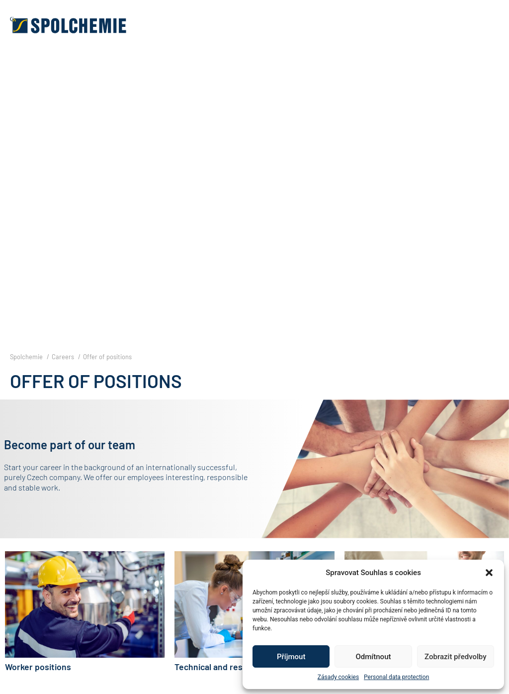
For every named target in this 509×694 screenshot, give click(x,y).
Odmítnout (373, 656)
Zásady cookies (338, 677)
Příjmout (291, 656)
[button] (489, 573)
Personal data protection (396, 677)
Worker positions (38, 666)
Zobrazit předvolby (455, 656)
